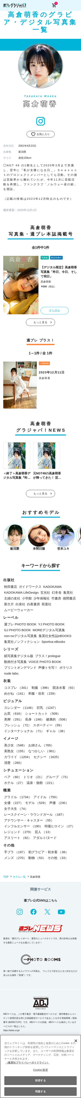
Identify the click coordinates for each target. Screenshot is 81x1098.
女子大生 (16, 808)
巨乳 (47, 707)
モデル (36, 803)
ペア (13, 777)
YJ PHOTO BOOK (51, 624)
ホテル (14, 783)
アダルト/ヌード (45, 838)
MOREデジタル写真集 (49, 630)
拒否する (40, 1080)
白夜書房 (33, 604)
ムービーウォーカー (18, 610)
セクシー (47, 757)
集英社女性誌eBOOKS (55, 636)
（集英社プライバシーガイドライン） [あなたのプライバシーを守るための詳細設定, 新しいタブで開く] (27, 1062)
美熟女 (15, 751)
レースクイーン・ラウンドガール (34, 814)
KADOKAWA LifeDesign (21, 592)
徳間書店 (69, 598)
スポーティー (48, 725)
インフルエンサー (23, 826)
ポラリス (65, 667)
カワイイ (18, 757)
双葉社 (46, 604)
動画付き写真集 (15, 662)
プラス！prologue (47, 656)
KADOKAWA (52, 586)
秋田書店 (10, 586)
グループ (58, 777)
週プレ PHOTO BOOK (20, 624)
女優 (13, 803)
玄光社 (45, 592)
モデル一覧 (19, 876)
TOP (5, 876)
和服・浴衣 (42, 693)
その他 (58, 858)
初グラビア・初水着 (48, 852)
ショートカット (42, 713)
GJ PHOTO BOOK (17, 630)
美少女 (15, 745)
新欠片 (9, 604)
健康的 (57, 719)
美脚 (13, 719)
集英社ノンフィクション (22, 641)
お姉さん (41, 745)
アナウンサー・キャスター (29, 820)
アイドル (46, 797)
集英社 (68, 592)
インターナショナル (24, 731)
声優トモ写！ (48, 667)
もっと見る (40, 322)
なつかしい (42, 751)
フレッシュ (17, 725)
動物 (37, 858)
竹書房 (56, 598)
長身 (34, 719)
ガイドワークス (30, 586)
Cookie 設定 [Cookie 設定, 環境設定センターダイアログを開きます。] (40, 1069)
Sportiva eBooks (53, 641)
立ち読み (54, 310)
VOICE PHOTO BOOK (45, 662)
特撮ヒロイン (59, 826)
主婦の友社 (12, 598)
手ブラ (15, 852)
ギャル (56, 731)
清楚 (13, 763)
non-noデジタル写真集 (20, 636)
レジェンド (18, 832)
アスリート (17, 838)
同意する (40, 1091)
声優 (58, 803)
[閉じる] (76, 1041)
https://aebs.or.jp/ (11, 1030)
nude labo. (11, 673)
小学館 (27, 598)
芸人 (43, 832)
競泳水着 (64, 687)
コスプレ (17, 687)
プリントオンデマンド (20, 667)
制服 (41, 687)
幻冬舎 (57, 592)
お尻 (13, 713)
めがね (15, 693)
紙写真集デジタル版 (18, 656)
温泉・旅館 (41, 783)
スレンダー (19, 707)
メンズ (15, 858)
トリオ (33, 777)
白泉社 (20, 604)
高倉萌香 (46, 281)
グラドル (18, 797)
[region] (40, 1066)
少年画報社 (41, 598)
